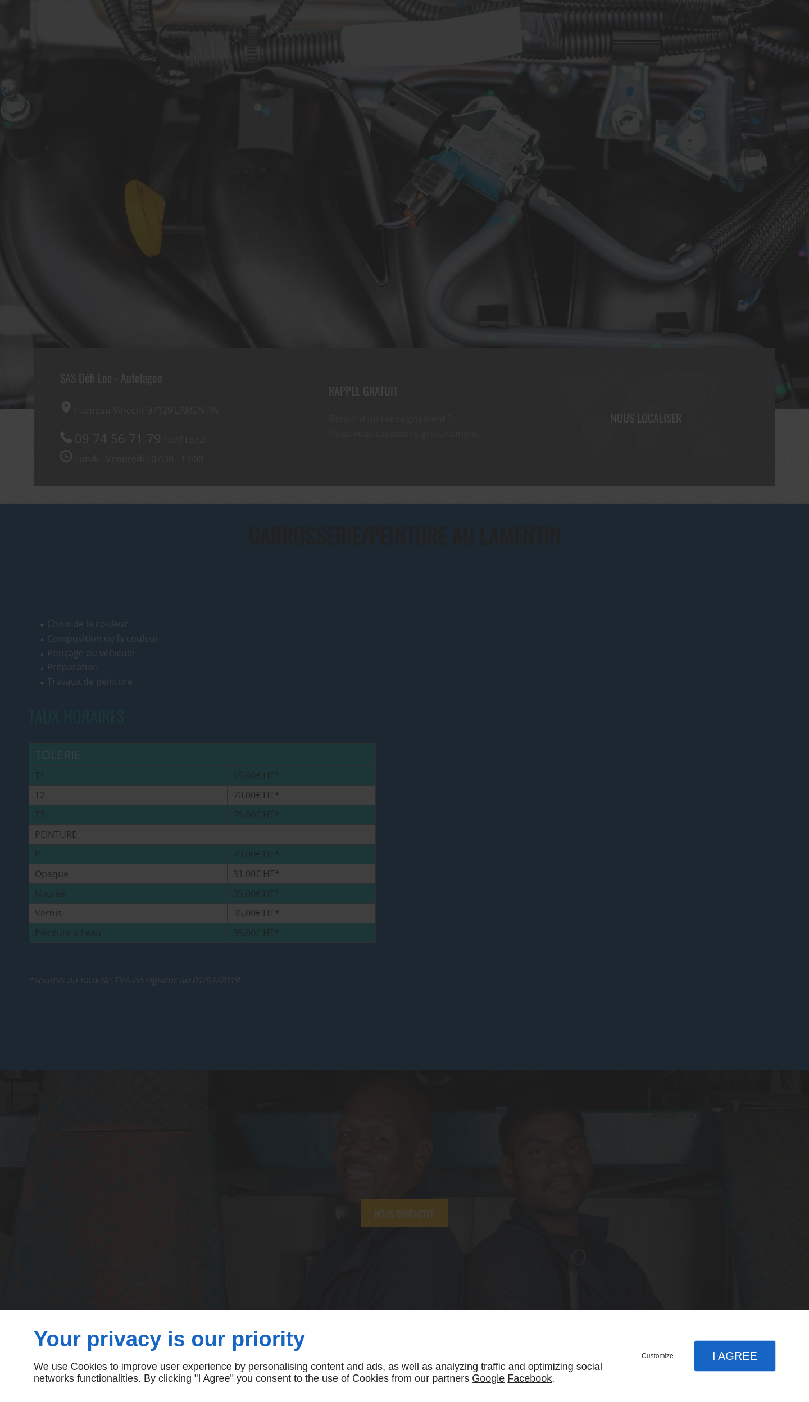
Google (488, 1378)
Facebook (529, 1378)
